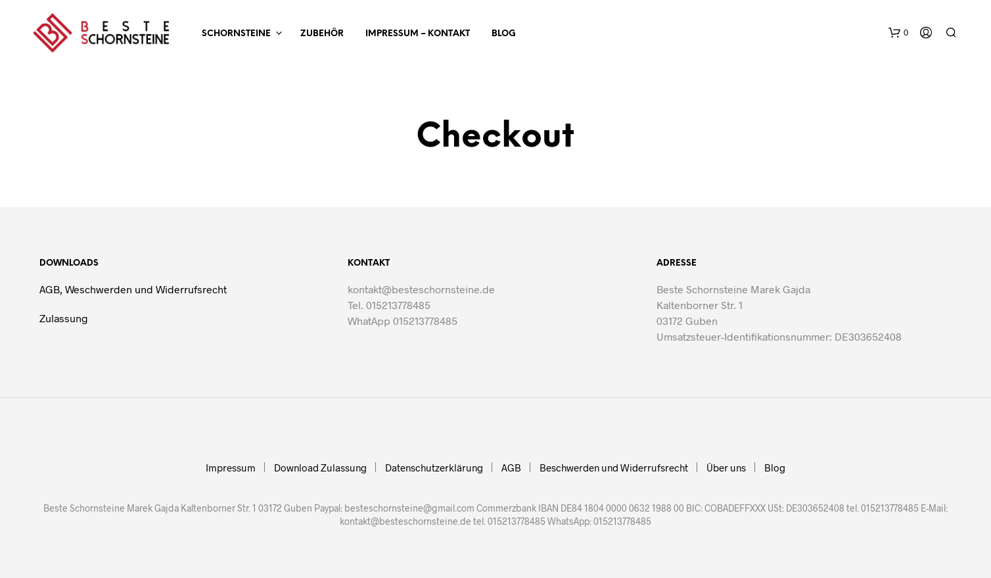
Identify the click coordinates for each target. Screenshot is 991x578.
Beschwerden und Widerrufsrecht (614, 467)
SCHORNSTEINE (236, 34)
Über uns (726, 467)
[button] (898, 32)
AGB (511, 467)
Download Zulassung (320, 467)
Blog (504, 34)
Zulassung (63, 318)
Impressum (231, 467)
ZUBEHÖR (322, 34)
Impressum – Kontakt (417, 34)
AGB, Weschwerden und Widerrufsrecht (133, 289)
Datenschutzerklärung (434, 467)
